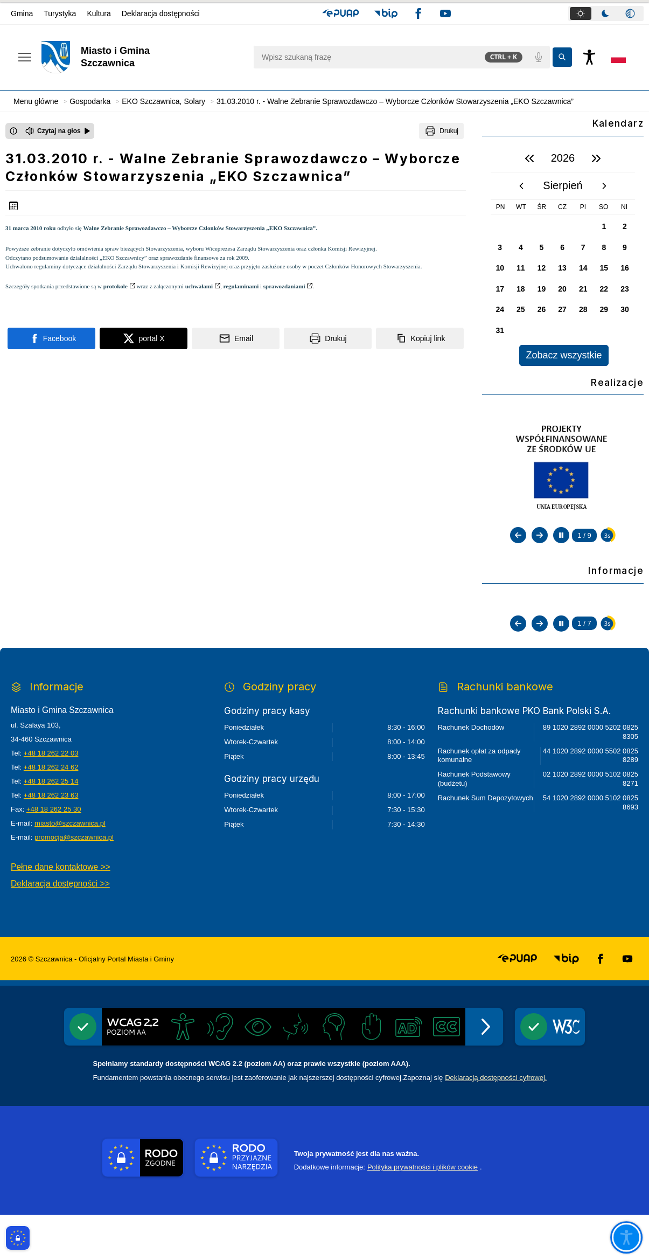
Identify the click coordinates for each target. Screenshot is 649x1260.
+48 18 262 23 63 (51, 840)
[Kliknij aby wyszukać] (562, 57)
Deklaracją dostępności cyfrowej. (496, 1123)
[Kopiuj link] (420, 338)
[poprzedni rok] (529, 158)
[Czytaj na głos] (58, 131)
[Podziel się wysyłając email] (236, 338)
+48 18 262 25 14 (51, 826)
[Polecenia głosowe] (538, 57)
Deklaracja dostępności (161, 13)
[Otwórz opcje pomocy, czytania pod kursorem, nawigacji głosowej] (626, 1237)
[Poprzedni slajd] (518, 535)
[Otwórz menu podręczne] (24, 57)
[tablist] (606, 13)
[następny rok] (596, 158)
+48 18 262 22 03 (51, 798)
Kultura (98, 13)
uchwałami (199, 286)
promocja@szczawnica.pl (74, 882)
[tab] (580, 13)
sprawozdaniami (284, 286)
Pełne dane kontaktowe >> (60, 912)
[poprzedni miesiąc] (521, 186)
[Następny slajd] (540, 535)
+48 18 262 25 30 (53, 854)
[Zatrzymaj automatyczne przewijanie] (561, 535)
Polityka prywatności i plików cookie (422, 1212)
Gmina (22, 13)
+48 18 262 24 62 (51, 812)
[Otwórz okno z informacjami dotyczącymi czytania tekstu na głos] (13, 131)
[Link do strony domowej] (141, 57)
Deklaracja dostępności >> (60, 928)
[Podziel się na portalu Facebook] (51, 338)
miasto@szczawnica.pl (70, 868)
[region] (563, 255)
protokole (115, 286)
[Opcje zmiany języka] (618, 57)
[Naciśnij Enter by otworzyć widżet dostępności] (589, 57)
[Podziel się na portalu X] (143, 338)
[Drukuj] (441, 131)
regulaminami (241, 286)
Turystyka (60, 13)
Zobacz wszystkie (564, 355)
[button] (340, 13)
